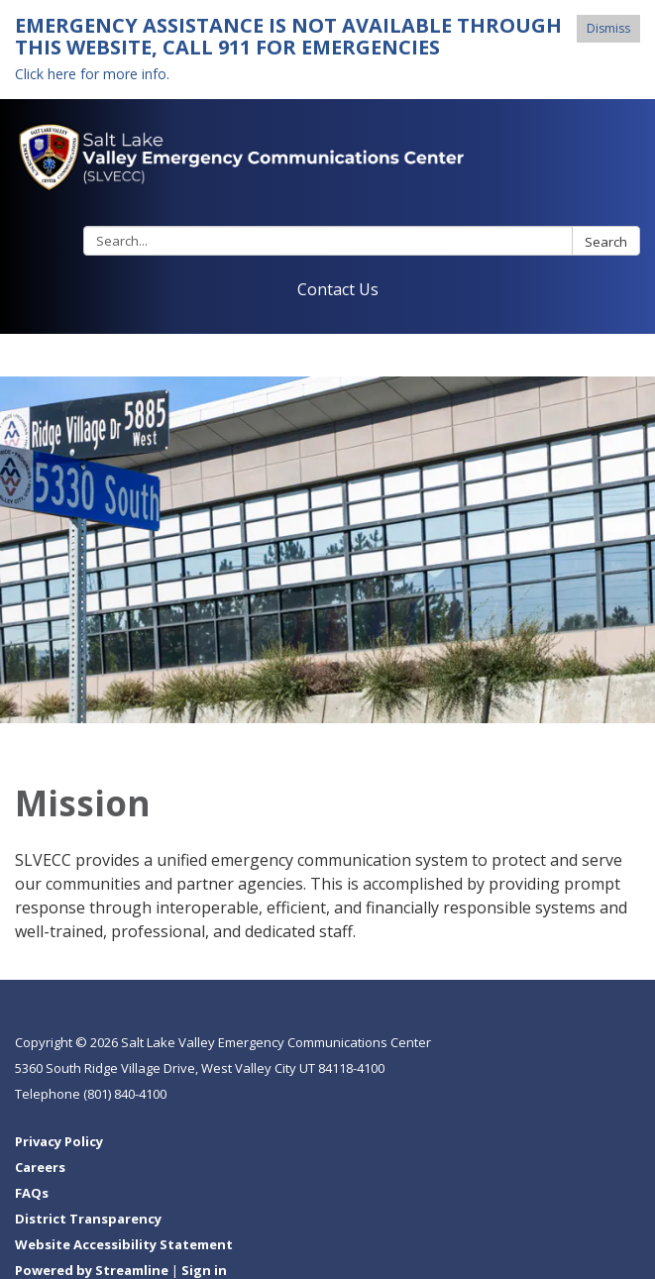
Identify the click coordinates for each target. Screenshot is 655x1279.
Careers (40, 1167)
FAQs (32, 1193)
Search (606, 242)
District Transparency (88, 1218)
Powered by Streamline (91, 1270)
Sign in (204, 1270)
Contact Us (338, 289)
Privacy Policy (59, 1141)
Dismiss (608, 28)
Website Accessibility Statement (124, 1244)
